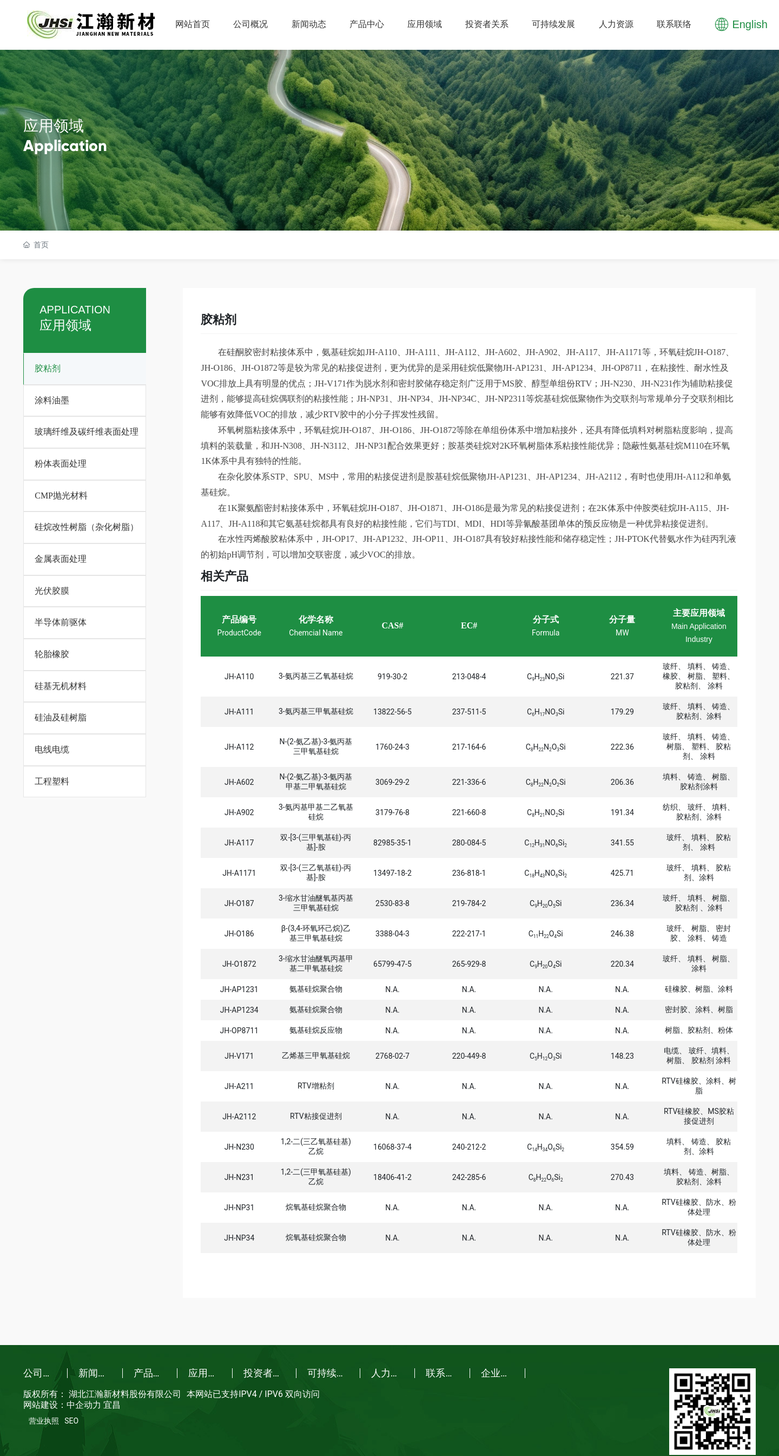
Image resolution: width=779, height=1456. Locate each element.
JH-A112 (239, 747)
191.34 (622, 812)
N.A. (392, 989)
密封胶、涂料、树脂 (699, 1009)
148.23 (622, 1056)
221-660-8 (469, 812)
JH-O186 (239, 933)
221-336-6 (469, 782)
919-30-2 (392, 676)
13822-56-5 (392, 711)
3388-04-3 (392, 933)
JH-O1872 (239, 964)
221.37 (622, 676)
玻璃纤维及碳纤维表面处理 (86, 431)
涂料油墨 (52, 400)
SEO (71, 1420)
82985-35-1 (392, 842)
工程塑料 (52, 781)
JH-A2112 (239, 1116)
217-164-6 (469, 747)
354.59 (622, 1147)
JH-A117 (239, 842)
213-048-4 (469, 676)
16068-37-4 (392, 1147)
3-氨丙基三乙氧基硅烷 (316, 676)
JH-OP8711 (239, 1030)
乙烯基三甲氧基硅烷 (316, 1055)
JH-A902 (239, 812)
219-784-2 (469, 903)
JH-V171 (239, 1056)
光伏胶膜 (52, 590)
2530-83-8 (392, 903)
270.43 (622, 1177)
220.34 (622, 964)
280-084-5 (469, 842)
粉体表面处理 (61, 463)
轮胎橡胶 (52, 654)
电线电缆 (52, 749)
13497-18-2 (392, 873)
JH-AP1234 (239, 1010)
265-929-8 (469, 964)
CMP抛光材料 (61, 495)
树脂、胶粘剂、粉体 (699, 1030)
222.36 (622, 747)
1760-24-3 (392, 747)
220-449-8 (469, 1056)
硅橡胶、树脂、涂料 (699, 989)
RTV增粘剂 (316, 1085)
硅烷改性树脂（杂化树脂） (86, 527)
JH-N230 (239, 1147)
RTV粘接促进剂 (315, 1116)
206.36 (622, 782)
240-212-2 (469, 1147)
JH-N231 (239, 1177)
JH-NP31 (239, 1207)
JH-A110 (239, 676)
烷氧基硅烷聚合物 (316, 1207)
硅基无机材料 (61, 686)
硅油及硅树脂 (61, 717)
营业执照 (44, 1420)
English (750, 24)
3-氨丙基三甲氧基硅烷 (316, 711)
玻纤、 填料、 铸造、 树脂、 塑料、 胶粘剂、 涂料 (699, 746)
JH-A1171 (239, 873)
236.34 (622, 903)
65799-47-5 (392, 964)
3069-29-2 (392, 782)
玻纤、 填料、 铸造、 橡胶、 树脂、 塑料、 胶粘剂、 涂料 (699, 676)
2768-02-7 (392, 1056)
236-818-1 (469, 873)
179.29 (622, 711)
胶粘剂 (48, 368)
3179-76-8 (392, 812)
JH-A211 (239, 1086)
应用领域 (53, 126)
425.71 (622, 873)
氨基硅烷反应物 (315, 1030)
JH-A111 (239, 711)
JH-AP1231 (239, 989)
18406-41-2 (392, 1177)
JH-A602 (239, 782)
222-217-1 (469, 933)
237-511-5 (469, 711)
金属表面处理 (61, 558)
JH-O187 (239, 903)
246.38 (622, 933)
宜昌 (112, 1405)
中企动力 (84, 1405)
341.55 (622, 842)
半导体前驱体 (61, 622)
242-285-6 (469, 1177)
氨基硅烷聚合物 (315, 989)
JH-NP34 (239, 1238)
